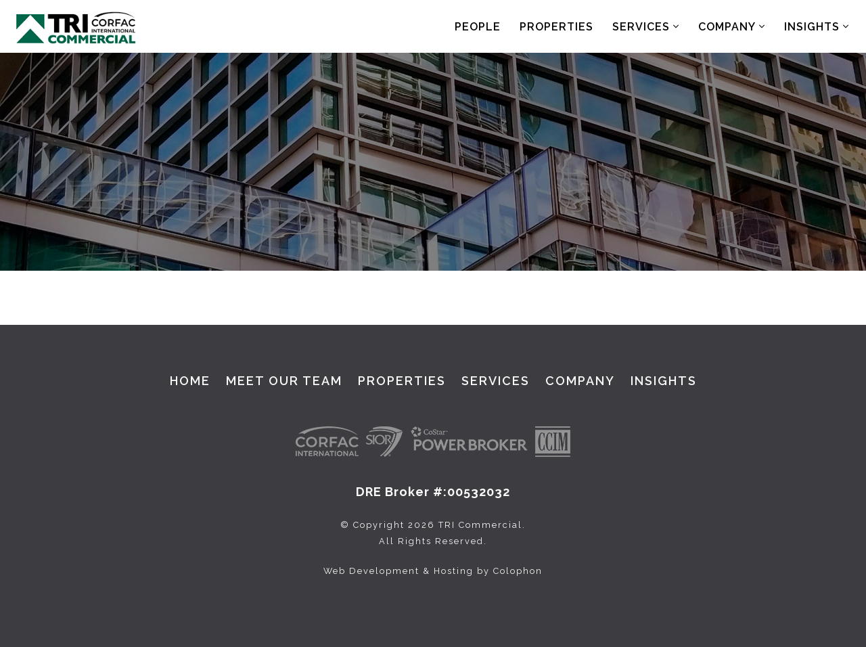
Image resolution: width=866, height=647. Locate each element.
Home (190, 381)
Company (731, 26)
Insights (816, 26)
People (478, 26)
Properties (556, 26)
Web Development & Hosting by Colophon (433, 571)
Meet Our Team (284, 381)
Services (645, 26)
